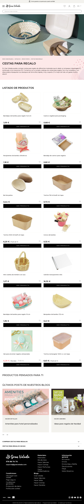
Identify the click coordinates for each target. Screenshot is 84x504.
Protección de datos (13, 485)
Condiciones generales (10, 482)
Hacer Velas (38, 479)
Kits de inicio (42, 459)
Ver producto (22, 126)
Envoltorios (25, 59)
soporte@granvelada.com (16, 463)
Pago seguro (11, 478)
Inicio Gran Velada (7, 59)
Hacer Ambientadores (43, 469)
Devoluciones (67, 465)
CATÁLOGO (17, 59)
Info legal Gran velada (11, 475)
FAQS (64, 467)
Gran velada (38, 474)
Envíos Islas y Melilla (69, 463)
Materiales (41, 456)
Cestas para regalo (37, 59)
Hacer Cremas (43, 463)
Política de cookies (13, 487)
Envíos (64, 460)
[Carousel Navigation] (43, 440)
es (79, 6)
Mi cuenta (65, 458)
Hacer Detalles (39, 484)
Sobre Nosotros (67, 470)
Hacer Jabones (43, 461)
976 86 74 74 (12, 460)
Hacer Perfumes (44, 466)
